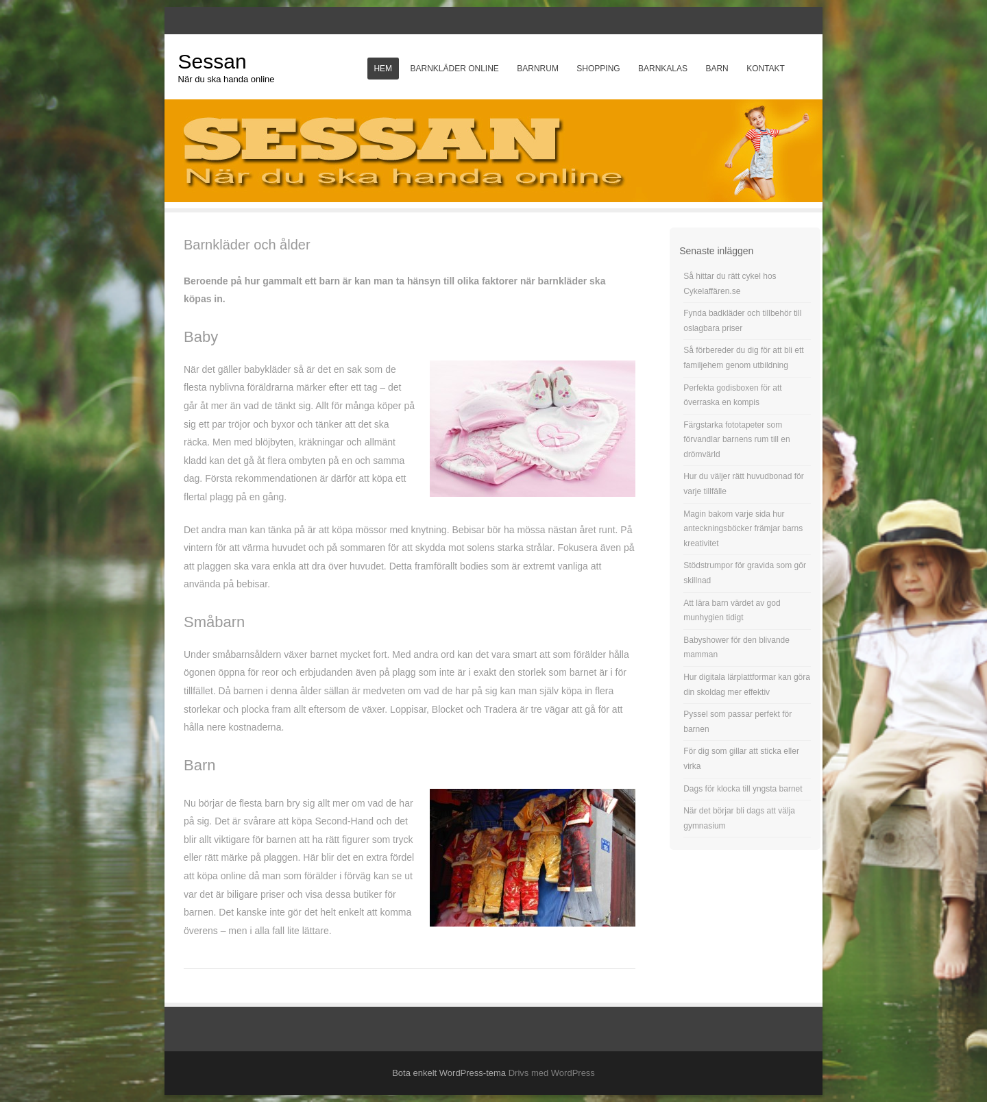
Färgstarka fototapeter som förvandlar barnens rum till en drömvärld (736, 439)
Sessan (212, 61)
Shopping (598, 68)
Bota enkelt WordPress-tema (449, 1073)
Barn (716, 68)
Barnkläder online (454, 68)
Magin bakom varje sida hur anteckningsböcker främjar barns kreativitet (743, 528)
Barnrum (538, 68)
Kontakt (765, 68)
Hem (383, 68)
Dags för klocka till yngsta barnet (742, 789)
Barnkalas (662, 68)
